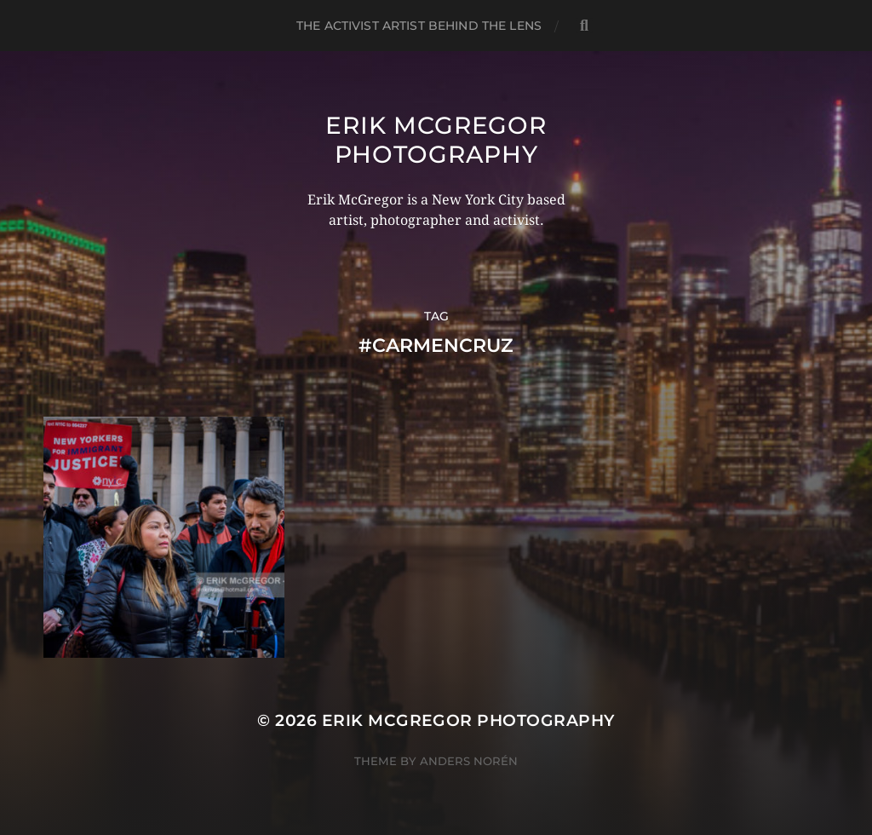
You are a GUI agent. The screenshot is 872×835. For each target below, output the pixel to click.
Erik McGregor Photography (435, 140)
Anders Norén (469, 761)
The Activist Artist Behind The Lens (419, 25)
